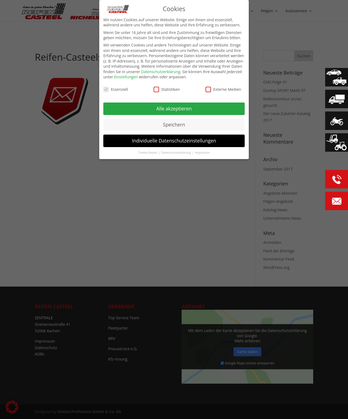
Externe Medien (223, 89)
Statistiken (167, 89)
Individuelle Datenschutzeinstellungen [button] (174, 140)
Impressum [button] (202, 152)
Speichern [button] (174, 124)
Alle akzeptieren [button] (174, 108)
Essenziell (115, 89)
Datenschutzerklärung (160, 71)
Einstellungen (126, 76)
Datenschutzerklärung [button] (176, 152)
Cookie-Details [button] (148, 152)
